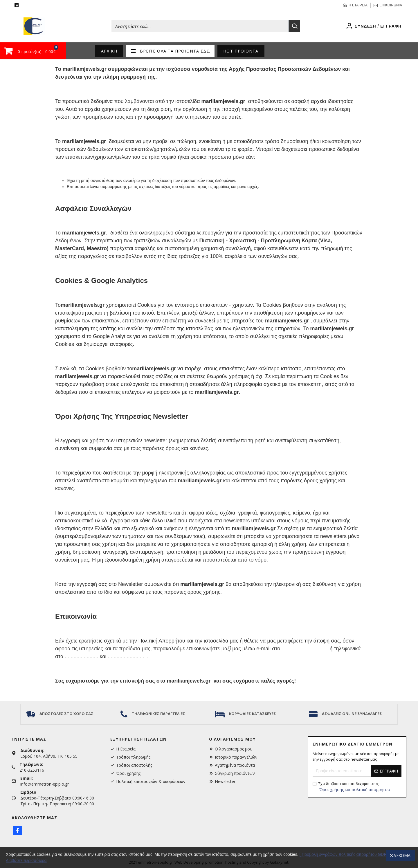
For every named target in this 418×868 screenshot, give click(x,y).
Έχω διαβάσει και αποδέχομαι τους (352, 787)
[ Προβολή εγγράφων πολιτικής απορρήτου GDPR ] (346, 854)
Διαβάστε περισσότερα (26, 860)
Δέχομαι (402, 855)
